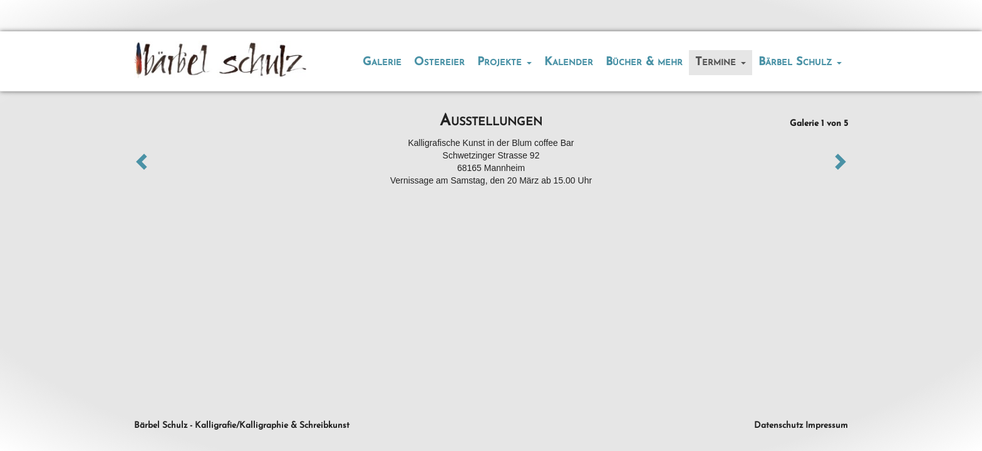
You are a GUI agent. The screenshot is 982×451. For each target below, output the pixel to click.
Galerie (382, 62)
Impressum (826, 425)
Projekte (504, 62)
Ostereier (439, 62)
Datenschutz (778, 425)
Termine (720, 62)
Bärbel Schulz (800, 62)
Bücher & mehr (644, 62)
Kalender (568, 62)
